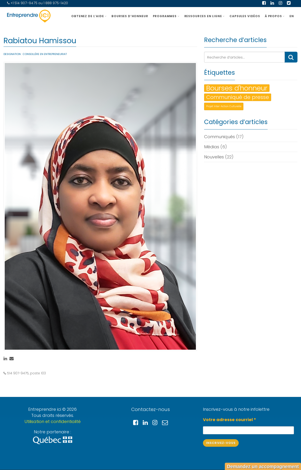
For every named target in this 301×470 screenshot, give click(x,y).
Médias (211, 147)
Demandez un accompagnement (263, 466)
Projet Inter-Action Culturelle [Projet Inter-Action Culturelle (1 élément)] (223, 106)
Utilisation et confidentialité (52, 421)
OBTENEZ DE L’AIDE (89, 16)
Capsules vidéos (245, 16)
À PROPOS (275, 16)
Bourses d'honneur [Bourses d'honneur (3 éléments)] (236, 88)
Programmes (166, 16)
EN (291, 16)
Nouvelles (214, 157)
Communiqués (219, 137)
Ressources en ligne (204, 16)
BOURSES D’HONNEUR (129, 16)
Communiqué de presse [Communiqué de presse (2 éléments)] (237, 97)
